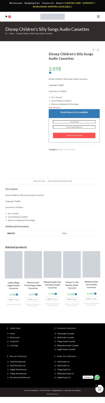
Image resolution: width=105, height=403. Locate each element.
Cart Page (14, 345)
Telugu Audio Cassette (66, 341)
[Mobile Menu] (98, 17)
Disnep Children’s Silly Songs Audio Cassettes (34, 33)
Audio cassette (30, 304)
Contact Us (48, 3)
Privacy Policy (45, 390)
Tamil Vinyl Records (17, 362)
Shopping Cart (32, 3)
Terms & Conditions (31, 390)
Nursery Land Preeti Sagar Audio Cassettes (33, 285)
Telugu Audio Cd (63, 369)
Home (12, 334)
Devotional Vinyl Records (20, 377)
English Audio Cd (63, 377)
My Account (15, 3)
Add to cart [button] (14, 300)
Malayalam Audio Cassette (67, 345)
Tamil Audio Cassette (65, 334)
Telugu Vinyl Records (18, 373)
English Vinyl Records (18, 369)
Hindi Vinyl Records (17, 366)
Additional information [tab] (60, 181)
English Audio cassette (66, 149)
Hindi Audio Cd (63, 366)
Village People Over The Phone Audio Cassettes (52, 285)
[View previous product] (94, 50)
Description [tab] (39, 181)
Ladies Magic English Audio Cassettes (14, 285)
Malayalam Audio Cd (65, 373)
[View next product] (98, 50)
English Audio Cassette (66, 349)
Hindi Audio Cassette (65, 337)
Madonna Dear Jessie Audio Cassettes (91, 284)
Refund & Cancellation (73, 390)
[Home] (6, 33)
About (59, 3)
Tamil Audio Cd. (63, 362)
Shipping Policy (57, 390)
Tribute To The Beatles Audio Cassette (72, 285)
